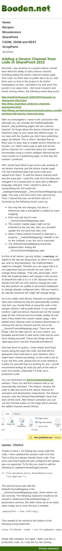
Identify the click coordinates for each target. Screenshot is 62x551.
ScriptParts (10, 47)
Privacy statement (49, 548)
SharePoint (10, 37)
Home (6, 22)
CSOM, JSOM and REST (19, 42)
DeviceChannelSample (40, 379)
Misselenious (11, 32)
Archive (7, 52)
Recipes (8, 27)
